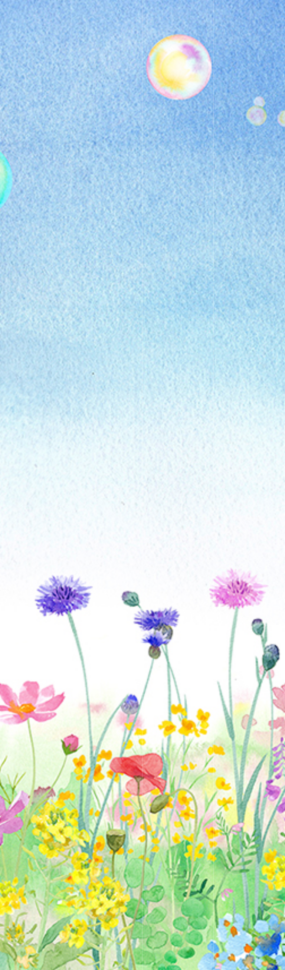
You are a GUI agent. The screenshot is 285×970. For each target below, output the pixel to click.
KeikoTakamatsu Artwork (73, 11)
